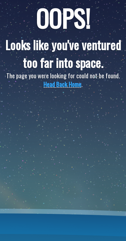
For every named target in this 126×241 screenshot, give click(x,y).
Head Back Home (62, 84)
